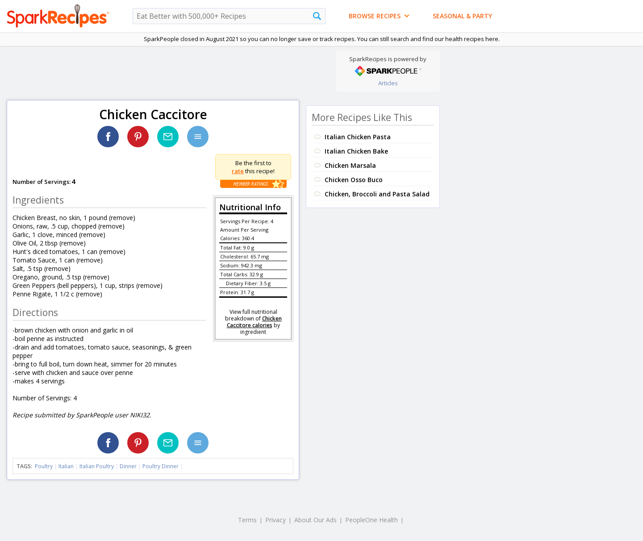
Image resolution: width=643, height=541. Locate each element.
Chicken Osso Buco (354, 179)
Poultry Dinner (160, 466)
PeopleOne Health (371, 520)
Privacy (275, 520)
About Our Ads (315, 520)
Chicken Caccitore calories (254, 322)
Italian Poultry (96, 466)
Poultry (44, 466)
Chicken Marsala (350, 165)
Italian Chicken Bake (356, 151)
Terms (247, 520)
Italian (66, 466)
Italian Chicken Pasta (358, 137)
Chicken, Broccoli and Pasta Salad (377, 194)
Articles (388, 83)
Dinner (128, 466)
